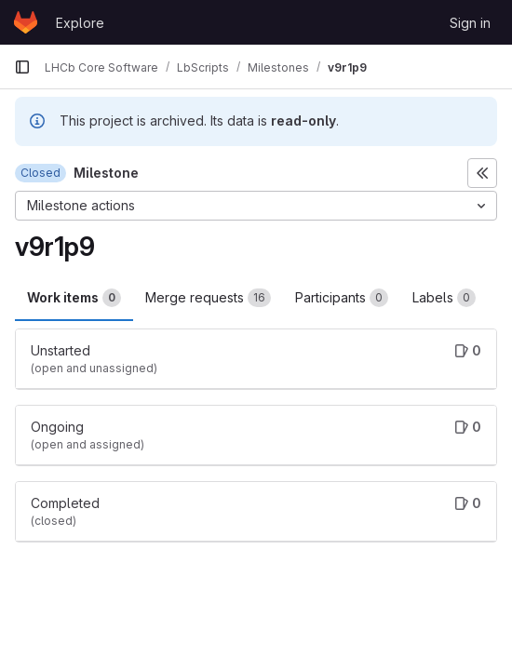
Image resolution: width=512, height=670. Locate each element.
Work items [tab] (74, 297)
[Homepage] (25, 22)
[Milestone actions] (256, 206)
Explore (80, 23)
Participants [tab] (341, 297)
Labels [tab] (444, 297)
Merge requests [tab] (208, 297)
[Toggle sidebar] (482, 173)
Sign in (470, 23)
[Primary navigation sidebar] (22, 67)
